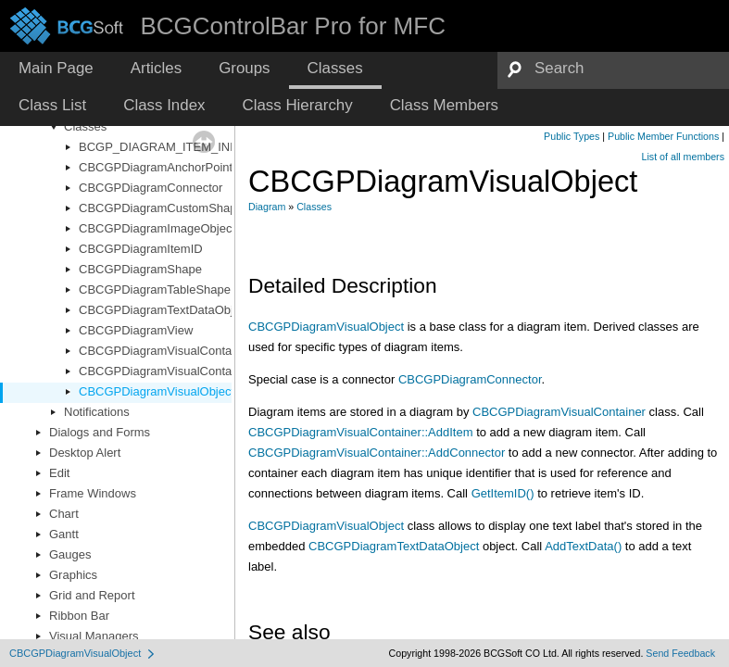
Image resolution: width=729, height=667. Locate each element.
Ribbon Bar (79, 616)
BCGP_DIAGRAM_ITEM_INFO (162, 147)
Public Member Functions (663, 136)
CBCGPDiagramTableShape (155, 289)
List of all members (683, 156)
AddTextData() (583, 546)
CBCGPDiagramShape (140, 269)
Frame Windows (92, 493)
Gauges (70, 554)
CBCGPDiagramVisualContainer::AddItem (360, 432)
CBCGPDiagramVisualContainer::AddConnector (376, 452)
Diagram (266, 206)
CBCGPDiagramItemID (141, 249)
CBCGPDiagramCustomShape (161, 208)
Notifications (97, 412)
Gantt (64, 534)
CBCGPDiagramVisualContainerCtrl (174, 371)
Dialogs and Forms (99, 432)
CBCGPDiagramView (136, 330)
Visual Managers (94, 636)
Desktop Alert (84, 452)
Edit (59, 473)
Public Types (571, 136)
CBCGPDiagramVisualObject (156, 391)
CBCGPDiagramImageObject (157, 228)
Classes (85, 126)
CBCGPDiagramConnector (150, 188)
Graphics (73, 575)
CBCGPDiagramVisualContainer (165, 351)
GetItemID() (502, 493)
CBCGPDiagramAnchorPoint (156, 167)
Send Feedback (680, 653)
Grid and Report (92, 595)
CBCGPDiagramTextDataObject (164, 310)
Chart (64, 514)
